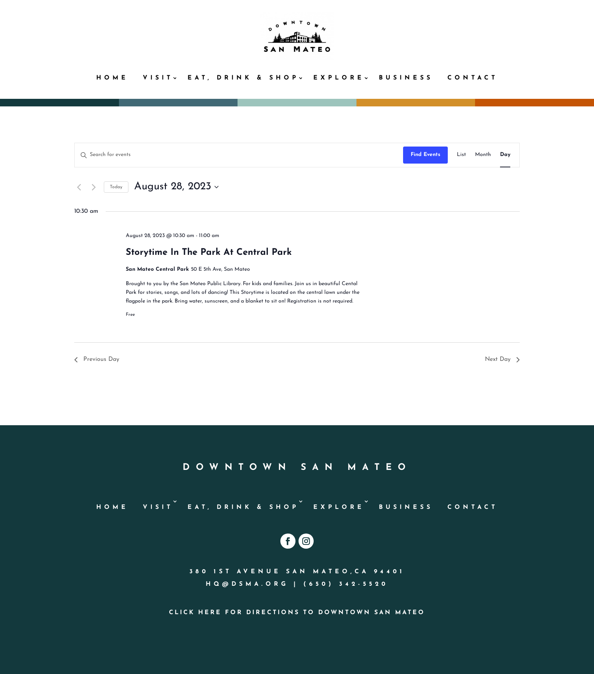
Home (112, 78)
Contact (472, 78)
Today (116, 187)
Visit (158, 78)
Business (406, 78)
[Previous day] (78, 187)
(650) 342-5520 (345, 584)
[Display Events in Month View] (483, 155)
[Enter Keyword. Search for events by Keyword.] (239, 155)
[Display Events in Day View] (505, 155)
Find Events (425, 155)
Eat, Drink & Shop (243, 78)
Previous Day (96, 359)
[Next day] (93, 187)
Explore (338, 78)
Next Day (502, 359)
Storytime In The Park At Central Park (209, 252)
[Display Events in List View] (461, 155)
